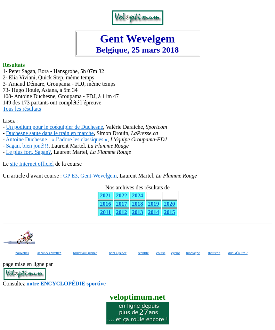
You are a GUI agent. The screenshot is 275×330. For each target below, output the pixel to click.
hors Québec (118, 253)
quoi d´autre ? (238, 253)
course (160, 253)
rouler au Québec (85, 253)
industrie (214, 253)
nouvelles (22, 253)
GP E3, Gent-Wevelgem (90, 176)
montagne (193, 253)
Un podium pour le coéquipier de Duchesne (54, 127)
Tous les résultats (22, 109)
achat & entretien (50, 253)
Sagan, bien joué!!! (27, 146)
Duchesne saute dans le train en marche (50, 133)
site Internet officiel (32, 164)
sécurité (143, 253)
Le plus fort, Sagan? (28, 152)
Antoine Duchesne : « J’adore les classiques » (56, 139)
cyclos (175, 253)
